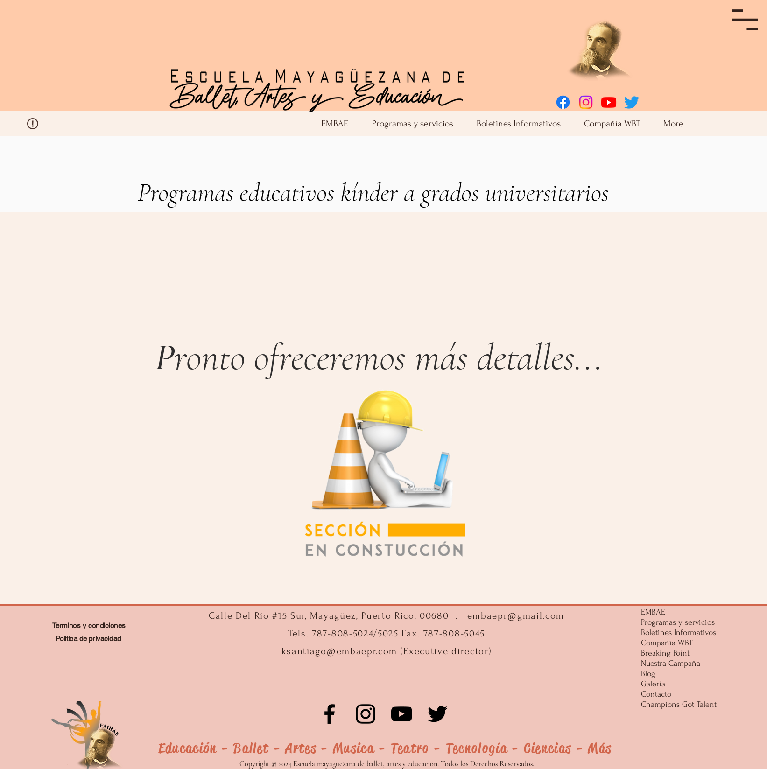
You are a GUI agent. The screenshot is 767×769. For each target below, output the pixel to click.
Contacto (656, 694)
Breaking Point (665, 653)
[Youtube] (609, 102)
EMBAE (653, 612)
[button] (745, 19)
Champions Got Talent (677, 704)
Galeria (653, 683)
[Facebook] (563, 102)
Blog (648, 673)
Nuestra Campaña (670, 663)
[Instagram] (586, 102)
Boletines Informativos (677, 632)
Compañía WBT (666, 642)
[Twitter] (631, 102)
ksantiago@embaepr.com (339, 651)
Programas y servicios (677, 622)
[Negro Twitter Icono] (437, 714)
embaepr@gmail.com (516, 615)
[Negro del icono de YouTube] (401, 714)
